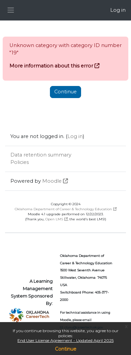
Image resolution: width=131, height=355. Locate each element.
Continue (65, 349)
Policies (19, 162)
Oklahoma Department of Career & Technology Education (63, 209)
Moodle (52, 181)
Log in (118, 10)
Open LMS (54, 219)
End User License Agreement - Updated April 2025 (65, 340)
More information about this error (51, 66)
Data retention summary (40, 155)
